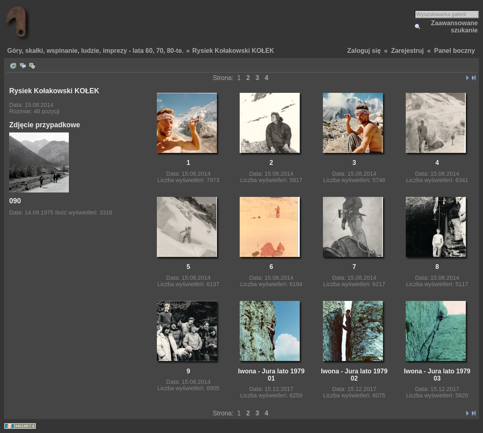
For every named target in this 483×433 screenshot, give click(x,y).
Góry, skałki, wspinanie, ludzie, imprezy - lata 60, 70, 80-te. (95, 50)
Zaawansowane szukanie (454, 27)
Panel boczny (454, 50)
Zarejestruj (407, 50)
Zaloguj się (364, 50)
